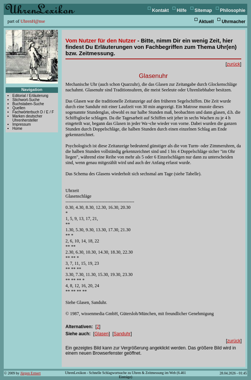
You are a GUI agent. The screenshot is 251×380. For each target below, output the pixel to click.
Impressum (21, 124)
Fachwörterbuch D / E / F (33, 112)
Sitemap (203, 10)
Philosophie (232, 10)
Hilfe (182, 10)
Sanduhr (122, 333)
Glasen (101, 333)
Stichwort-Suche (26, 100)
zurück (233, 64)
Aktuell (206, 21)
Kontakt (160, 10)
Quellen (18, 108)
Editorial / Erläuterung (30, 96)
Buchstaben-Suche (28, 104)
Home (17, 128)
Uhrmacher (233, 21)
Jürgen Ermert (30, 373)
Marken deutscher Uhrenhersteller (27, 118)
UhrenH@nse (33, 21)
